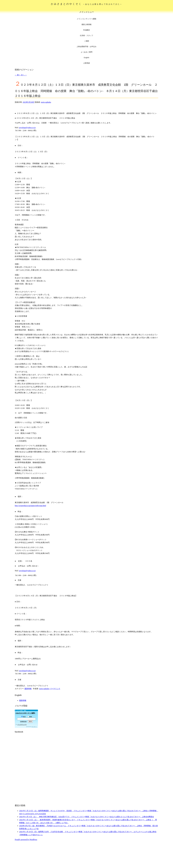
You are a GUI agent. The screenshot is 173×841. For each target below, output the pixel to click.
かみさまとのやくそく (86, 4)
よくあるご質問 (86, 52)
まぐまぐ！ (34, 726)
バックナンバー (22, 724)
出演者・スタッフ (86, 35)
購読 (23, 716)
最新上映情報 (86, 24)
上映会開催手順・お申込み (86, 46)
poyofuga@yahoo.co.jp (27, 127)
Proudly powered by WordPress (26, 839)
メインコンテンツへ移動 (86, 19)
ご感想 (86, 41)
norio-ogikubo (46, 102)
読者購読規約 (23, 721)
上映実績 (86, 63)
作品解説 (86, 30)
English (86, 57)
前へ (18, 75)
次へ (24, 75)
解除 (30, 716)
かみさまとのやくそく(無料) (25, 713)
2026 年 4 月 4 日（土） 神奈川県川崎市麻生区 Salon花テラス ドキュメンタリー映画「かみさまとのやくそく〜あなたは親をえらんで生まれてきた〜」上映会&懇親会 (86, 817)
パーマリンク (55, 689)
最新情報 (28, 689)
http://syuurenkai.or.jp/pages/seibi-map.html (30, 506)
